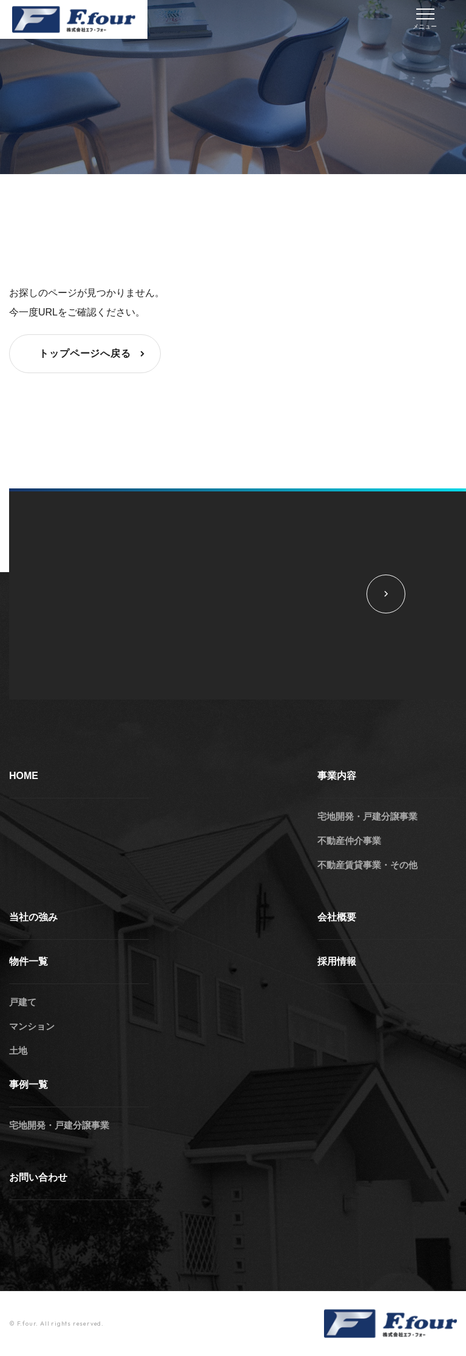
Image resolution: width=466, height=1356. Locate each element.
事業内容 (336, 776)
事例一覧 (28, 1084)
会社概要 (336, 917)
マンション (32, 1026)
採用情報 (336, 961)
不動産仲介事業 (349, 840)
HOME (23, 776)
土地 (18, 1050)
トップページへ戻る (93, 353)
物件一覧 (28, 961)
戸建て (22, 1002)
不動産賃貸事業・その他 (367, 865)
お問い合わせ (38, 1177)
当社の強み (33, 917)
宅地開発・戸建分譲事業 (367, 816)
